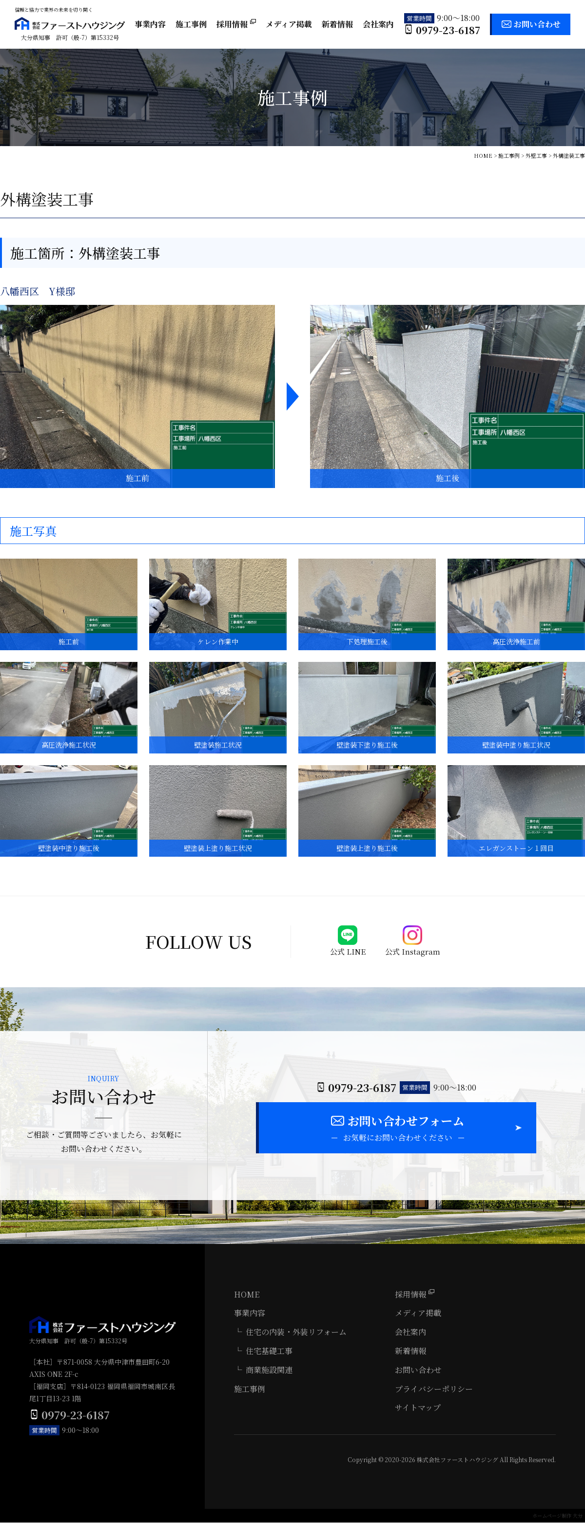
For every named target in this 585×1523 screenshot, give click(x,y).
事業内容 (150, 24)
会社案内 (378, 24)
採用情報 (236, 24)
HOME (246, 1294)
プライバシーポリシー (434, 1389)
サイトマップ (418, 1408)
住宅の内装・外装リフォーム (296, 1332)
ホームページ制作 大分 (557, 1516)
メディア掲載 (289, 24)
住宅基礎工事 (269, 1351)
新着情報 (337, 24)
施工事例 (191, 24)
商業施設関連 (269, 1370)
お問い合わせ (537, 24)
